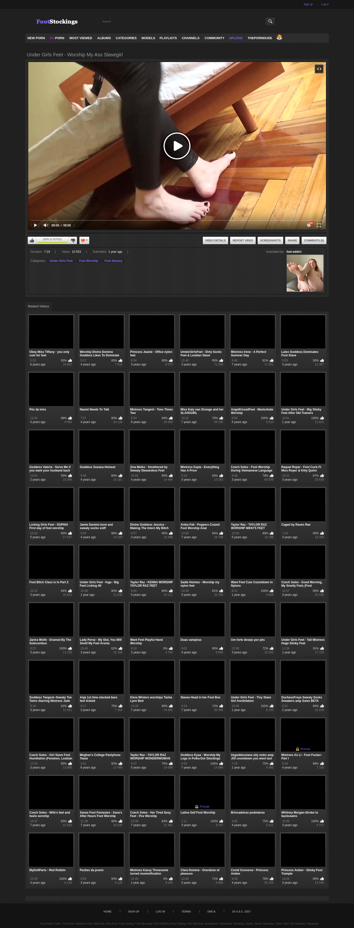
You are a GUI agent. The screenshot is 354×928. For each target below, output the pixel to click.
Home (107, 911)
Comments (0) (314, 240)
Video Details (215, 240)
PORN (56, 38)
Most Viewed (80, 38)
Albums (104, 38)
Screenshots (270, 240)
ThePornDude (260, 38)
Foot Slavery (113, 261)
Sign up (308, 4)
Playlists (168, 38)
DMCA (211, 911)
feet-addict (294, 251)
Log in (325, 4)
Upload (236, 38)
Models (148, 38)
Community (214, 38)
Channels (190, 38)
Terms (186, 911)
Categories (126, 38)
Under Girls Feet (61, 261)
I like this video (32, 240)
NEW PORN (36, 38)
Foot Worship (88, 261)
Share (292, 240)
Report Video (243, 240)
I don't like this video (73, 240)
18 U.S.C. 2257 (241, 911)
